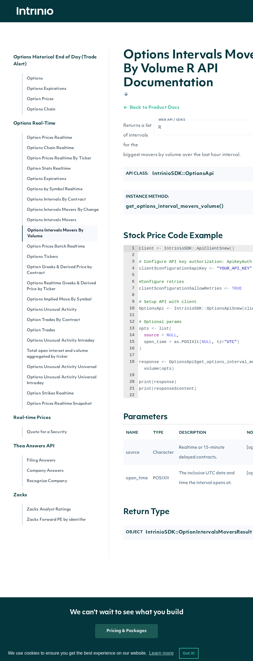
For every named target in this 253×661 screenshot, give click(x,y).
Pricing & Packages (127, 631)
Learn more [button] (161, 653)
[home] (36, 11)
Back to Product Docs (151, 107)
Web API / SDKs (171, 120)
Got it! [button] (189, 653)
